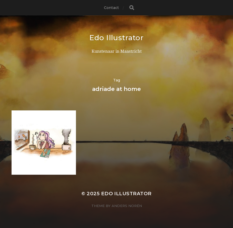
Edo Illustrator (116, 37)
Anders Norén (127, 206)
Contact (111, 7)
